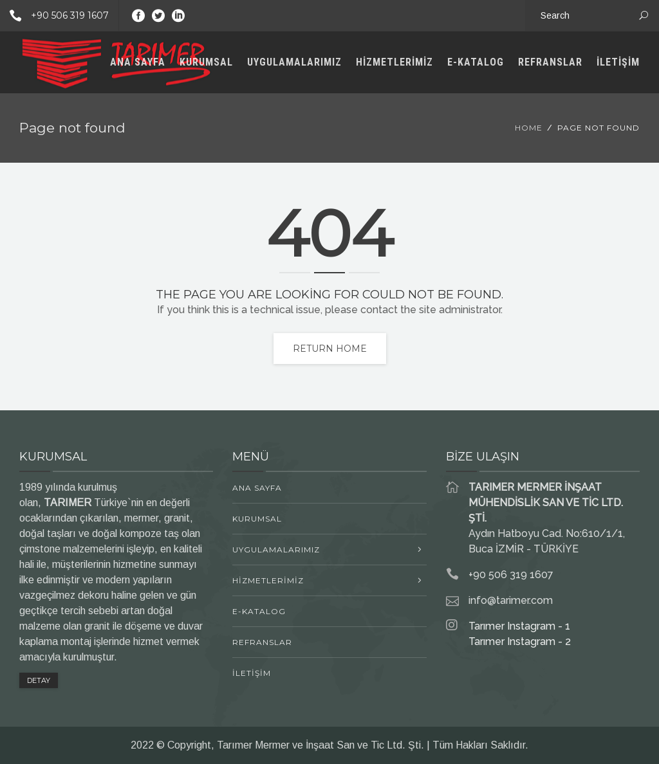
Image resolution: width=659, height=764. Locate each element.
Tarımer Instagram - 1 (519, 626)
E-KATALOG (475, 62)
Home (529, 127)
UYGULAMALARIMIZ (294, 62)
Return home (330, 348)
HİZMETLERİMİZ (394, 62)
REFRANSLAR (550, 62)
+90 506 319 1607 (54, 15)
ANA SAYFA (137, 62)
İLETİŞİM (618, 62)
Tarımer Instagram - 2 (520, 641)
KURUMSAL (206, 62)
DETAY (38, 680)
